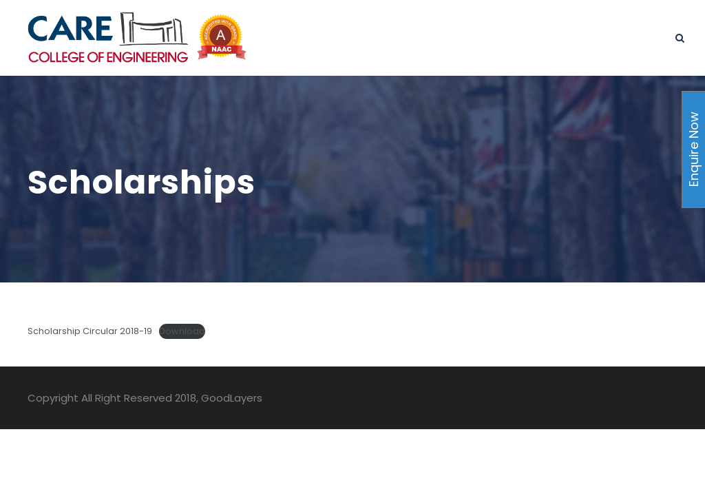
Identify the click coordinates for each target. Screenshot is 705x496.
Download (182, 331)
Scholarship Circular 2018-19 (90, 331)
